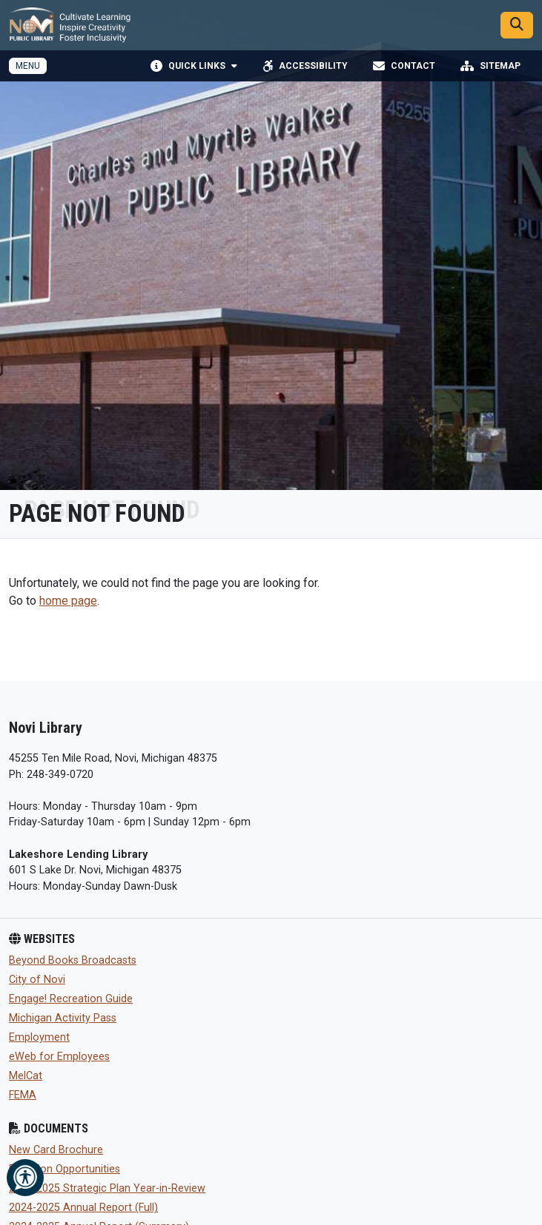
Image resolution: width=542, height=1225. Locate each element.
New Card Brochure (56, 1150)
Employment (39, 1037)
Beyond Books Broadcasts (72, 960)
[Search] (516, 25)
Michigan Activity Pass (62, 1018)
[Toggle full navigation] (28, 66)
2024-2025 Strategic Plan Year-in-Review (107, 1188)
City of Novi (37, 979)
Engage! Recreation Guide (71, 999)
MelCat (25, 1076)
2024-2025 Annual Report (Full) (83, 1207)
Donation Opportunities (64, 1169)
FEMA (22, 1095)
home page (68, 601)
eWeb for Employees (59, 1056)
